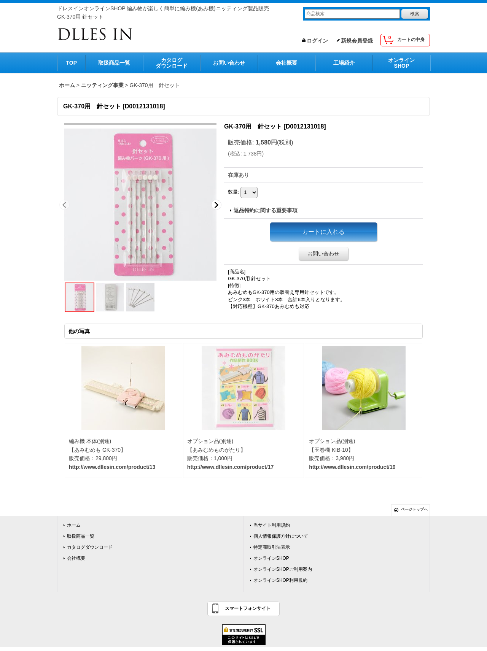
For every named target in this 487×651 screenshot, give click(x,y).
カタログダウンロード (172, 63)
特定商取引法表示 (271, 547)
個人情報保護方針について (280, 536)
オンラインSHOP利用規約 (280, 580)
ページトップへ (414, 509)
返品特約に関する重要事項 (266, 210)
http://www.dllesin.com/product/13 (112, 467)
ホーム (74, 525)
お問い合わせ (229, 63)
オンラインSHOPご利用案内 (282, 569)
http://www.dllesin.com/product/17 (230, 467)
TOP (71, 63)
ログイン (317, 41)
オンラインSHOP (401, 63)
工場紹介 (344, 63)
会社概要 (286, 63)
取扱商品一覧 (114, 63)
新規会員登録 (357, 41)
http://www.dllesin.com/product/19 (352, 467)
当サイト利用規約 (271, 525)
